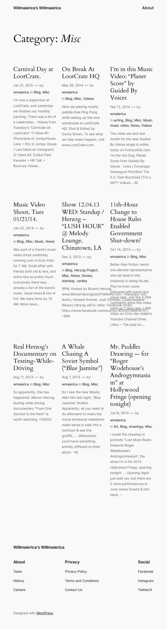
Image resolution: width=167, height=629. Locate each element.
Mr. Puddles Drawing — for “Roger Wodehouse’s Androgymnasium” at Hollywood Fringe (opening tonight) (130, 375)
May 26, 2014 (72, 85)
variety (82, 281)
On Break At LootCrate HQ (81, 73)
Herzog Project (86, 270)
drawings (136, 426)
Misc (46, 92)
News (135, 125)
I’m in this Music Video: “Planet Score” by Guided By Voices (131, 83)
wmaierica (21, 92)
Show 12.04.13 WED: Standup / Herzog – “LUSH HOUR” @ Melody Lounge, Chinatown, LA (83, 226)
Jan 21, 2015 (23, 85)
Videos (88, 98)
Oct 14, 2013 (120, 249)
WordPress (44, 613)
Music (147, 120)
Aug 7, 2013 (71, 377)
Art (116, 426)
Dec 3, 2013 (71, 257)
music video (119, 125)
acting (118, 120)
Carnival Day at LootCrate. (33, 73)
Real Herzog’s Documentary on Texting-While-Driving (34, 357)
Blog (37, 92)
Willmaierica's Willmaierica (37, 7)
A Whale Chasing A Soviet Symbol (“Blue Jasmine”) (82, 357)
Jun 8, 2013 (119, 413)
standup (68, 281)
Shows (87, 276)
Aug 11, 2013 (23, 377)
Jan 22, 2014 (23, 228)
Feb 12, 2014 (120, 107)
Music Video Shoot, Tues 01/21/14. (29, 212)
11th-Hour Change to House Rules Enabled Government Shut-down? (126, 222)
